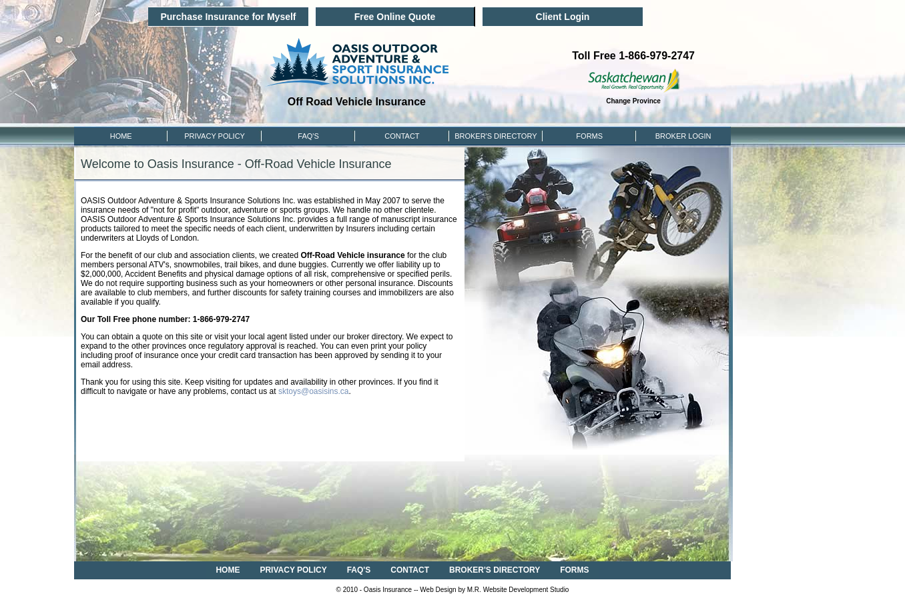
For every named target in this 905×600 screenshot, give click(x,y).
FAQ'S (308, 136)
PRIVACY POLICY (214, 136)
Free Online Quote (394, 16)
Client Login (563, 16)
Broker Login (683, 136)
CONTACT (401, 136)
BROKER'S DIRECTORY (494, 570)
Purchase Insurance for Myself (228, 16)
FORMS (589, 136)
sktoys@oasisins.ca (313, 391)
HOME (121, 136)
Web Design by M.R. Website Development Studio (494, 589)
